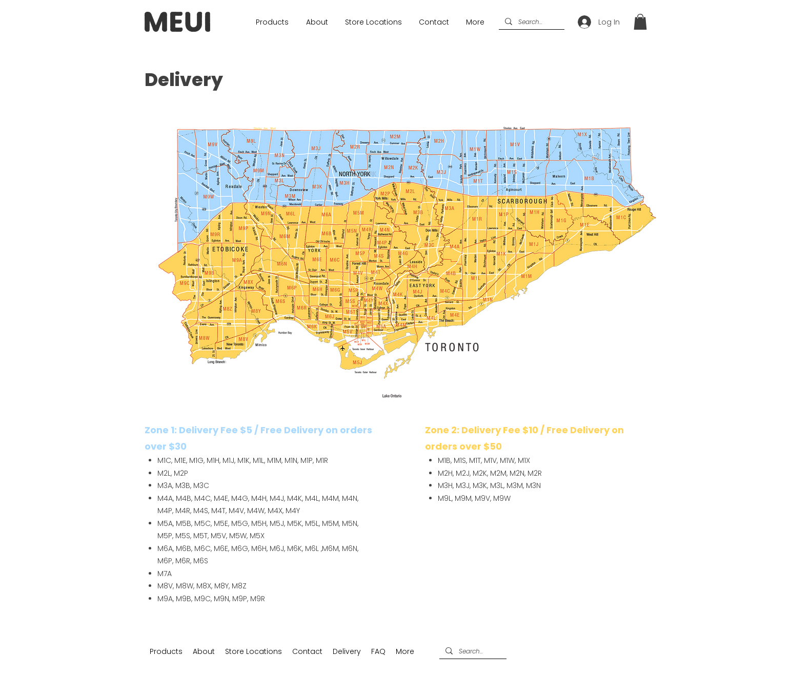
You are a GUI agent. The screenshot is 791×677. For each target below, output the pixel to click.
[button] (640, 22)
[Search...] (530, 22)
